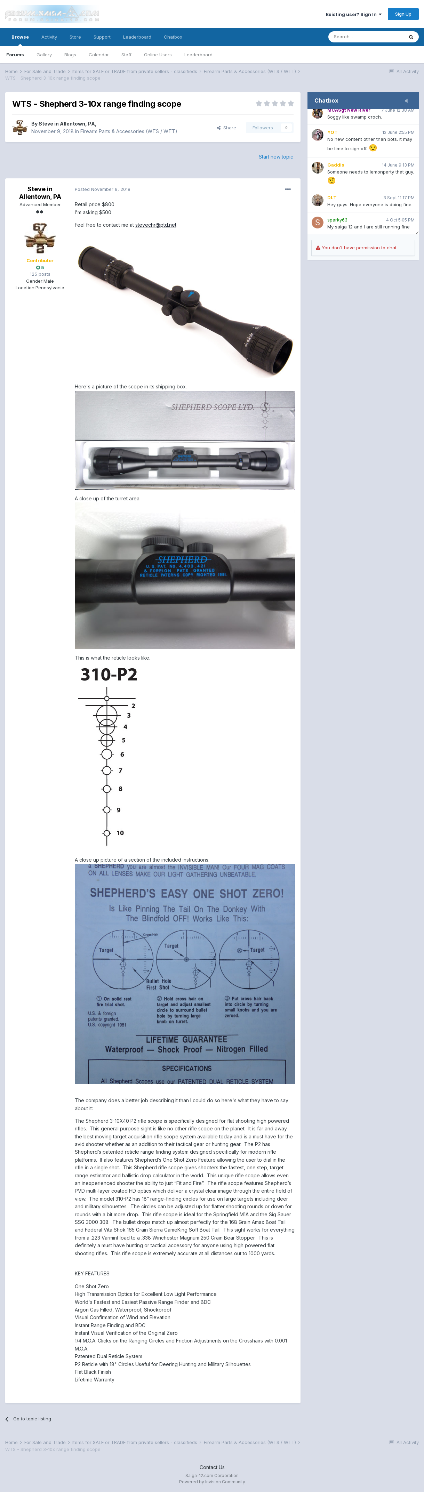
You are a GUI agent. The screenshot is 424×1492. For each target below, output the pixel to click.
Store (75, 37)
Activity (49, 37)
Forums (15, 54)
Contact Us (212, 1467)
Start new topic (276, 157)
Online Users (158, 54)
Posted (102, 189)
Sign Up (403, 14)
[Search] (365, 36)
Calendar (99, 54)
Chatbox (173, 37)
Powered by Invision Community (212, 1481)
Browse (20, 40)
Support (102, 37)
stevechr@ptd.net (155, 225)
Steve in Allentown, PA (67, 124)
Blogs (70, 54)
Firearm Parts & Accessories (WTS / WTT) (128, 131)
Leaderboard (198, 54)
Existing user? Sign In (354, 14)
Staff (126, 54)
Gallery (44, 54)
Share (226, 127)
